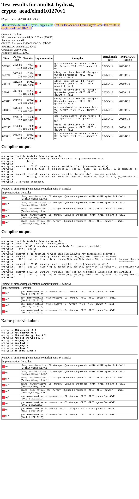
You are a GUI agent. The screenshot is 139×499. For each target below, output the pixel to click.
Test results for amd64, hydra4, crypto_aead (78, 24)
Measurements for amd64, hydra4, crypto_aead (27, 24)
